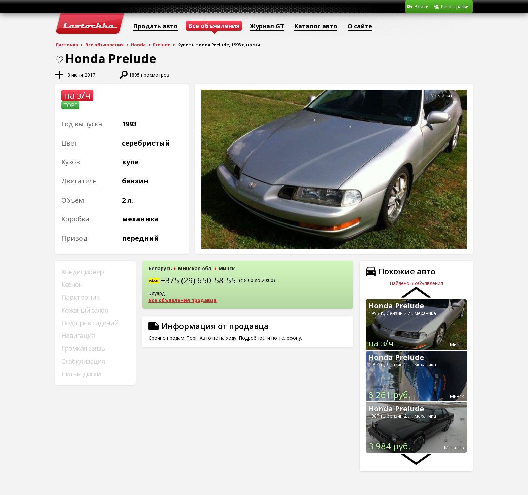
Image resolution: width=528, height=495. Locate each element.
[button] (460, 95)
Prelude (161, 45)
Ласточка (66, 45)
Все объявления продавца (182, 300)
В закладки (59, 60)
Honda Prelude (396, 305)
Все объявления (104, 45)
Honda (138, 45)
